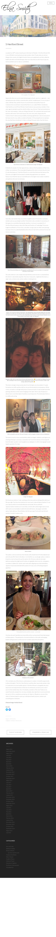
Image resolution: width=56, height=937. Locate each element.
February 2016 (10, 818)
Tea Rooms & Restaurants (16, 720)
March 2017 (9, 791)
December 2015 (10, 822)
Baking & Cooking (10, 848)
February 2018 (10, 768)
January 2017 (9, 795)
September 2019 (10, 751)
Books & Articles (10, 850)
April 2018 (8, 763)
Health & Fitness (10, 859)
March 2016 (9, 816)
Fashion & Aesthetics (11, 854)
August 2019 (9, 753)
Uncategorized (9, 867)
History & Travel (10, 861)
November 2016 (10, 799)
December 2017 (10, 772)
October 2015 (9, 826)
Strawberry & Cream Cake (40, 732)
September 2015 (10, 828)
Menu (51, 3)
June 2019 (8, 757)
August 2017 (9, 780)
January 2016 (9, 820)
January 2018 (9, 770)
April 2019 (8, 761)
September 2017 (10, 778)
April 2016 (8, 814)
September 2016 (10, 803)
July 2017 (8, 782)
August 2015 (9, 830)
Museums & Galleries (11, 863)
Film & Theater (9, 857)
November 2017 (10, 774)
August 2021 (9, 749)
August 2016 (9, 805)
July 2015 (8, 832)
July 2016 (8, 807)
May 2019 (8, 759)
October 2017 (9, 776)
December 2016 (10, 797)
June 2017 (8, 784)
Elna (15, 718)
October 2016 (9, 801)
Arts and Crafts (10, 846)
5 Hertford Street (14, 44)
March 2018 (9, 766)
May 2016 (8, 811)
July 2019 (8, 755)
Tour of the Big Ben (15, 732)
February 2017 (10, 793)
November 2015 (10, 824)
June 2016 (8, 809)
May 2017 (8, 786)
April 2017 (8, 789)
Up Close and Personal (13, 852)
